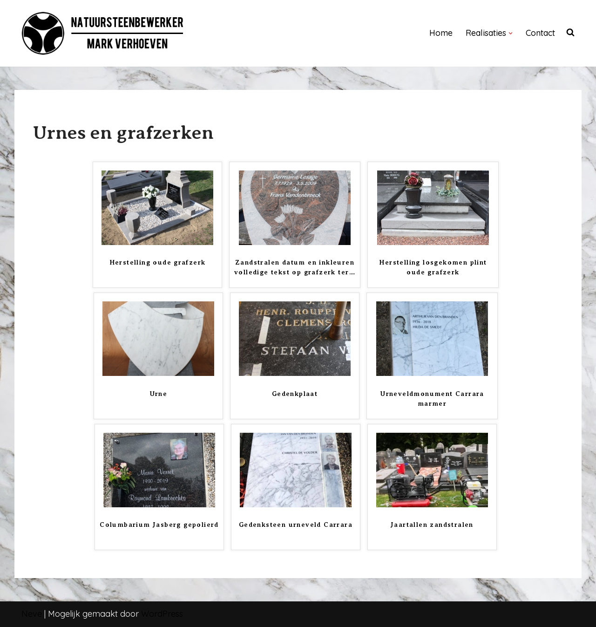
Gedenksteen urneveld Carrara (295, 524)
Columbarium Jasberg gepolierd (159, 524)
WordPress (162, 613)
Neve (31, 613)
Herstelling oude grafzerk (157, 262)
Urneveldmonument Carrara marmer (432, 398)
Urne (158, 393)
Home (441, 32)
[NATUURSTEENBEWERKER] (102, 33)
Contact (540, 32)
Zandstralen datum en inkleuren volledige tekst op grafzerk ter (294, 267)
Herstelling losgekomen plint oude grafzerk (433, 267)
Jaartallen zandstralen (432, 524)
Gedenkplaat (295, 393)
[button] (510, 33)
